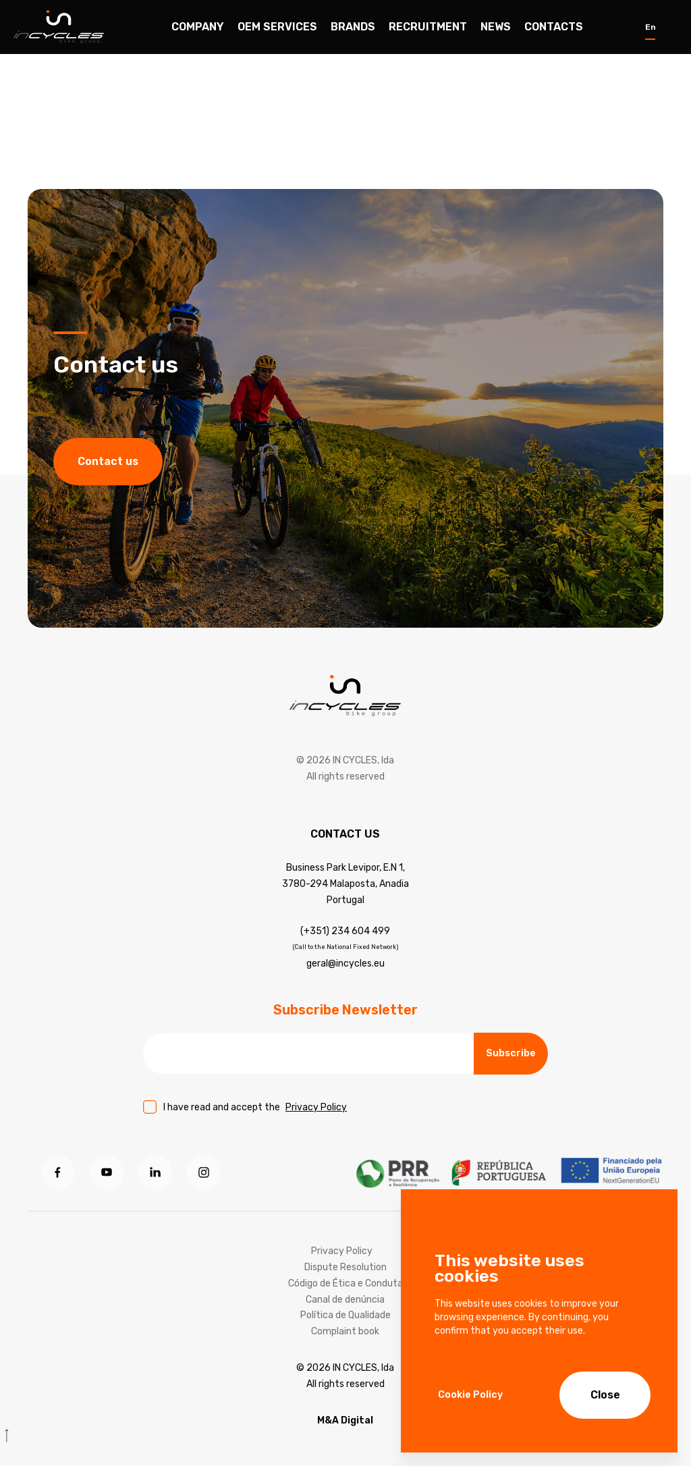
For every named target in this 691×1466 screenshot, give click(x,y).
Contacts (553, 26)
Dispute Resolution (345, 1267)
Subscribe (511, 1053)
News (495, 26)
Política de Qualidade (345, 1315)
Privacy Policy (316, 1107)
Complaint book (345, 1331)
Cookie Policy (470, 1395)
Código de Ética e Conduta (345, 1283)
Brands (353, 26)
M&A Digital (345, 1420)
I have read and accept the (255, 1107)
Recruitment (428, 26)
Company (197, 26)
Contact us (108, 462)
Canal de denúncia (345, 1299)
